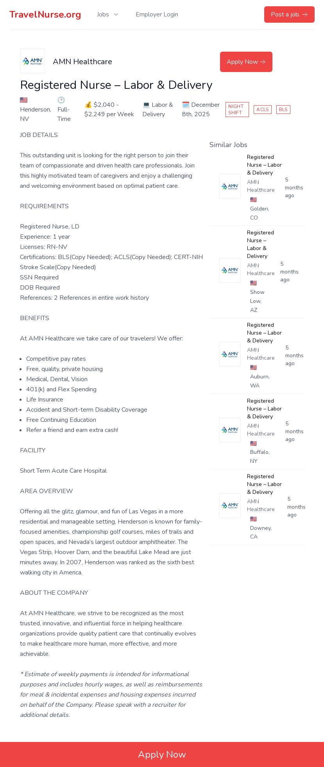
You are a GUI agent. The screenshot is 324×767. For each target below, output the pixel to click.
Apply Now (246, 62)
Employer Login (157, 14)
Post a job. (289, 14)
